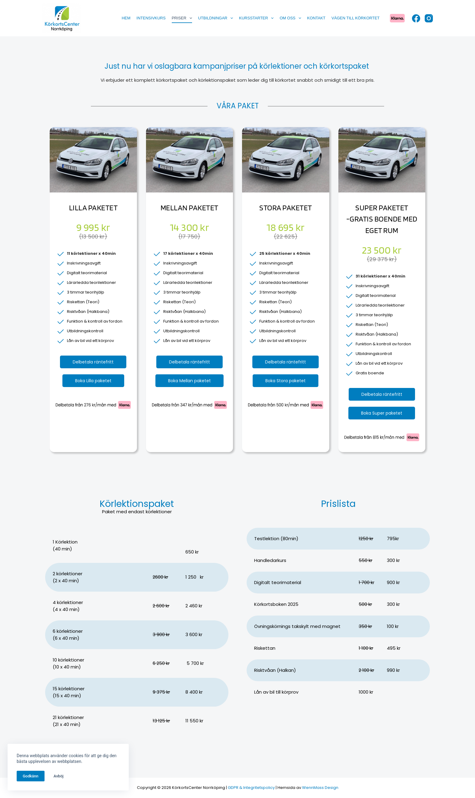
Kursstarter (257, 18)
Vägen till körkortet (355, 18)
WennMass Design (320, 787)
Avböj (59, 776)
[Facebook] (416, 18)
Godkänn (30, 776)
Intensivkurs (151, 18)
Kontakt (316, 18)
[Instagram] (429, 18)
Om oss (292, 18)
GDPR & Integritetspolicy (251, 787)
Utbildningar (216, 18)
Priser (183, 18)
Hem (126, 18)
